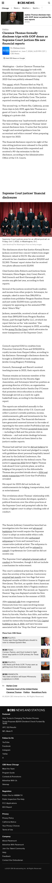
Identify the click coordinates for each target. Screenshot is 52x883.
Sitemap (5, 784)
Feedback (6, 856)
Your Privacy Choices (11, 826)
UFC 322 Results (9, 727)
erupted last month (11, 577)
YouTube (5, 742)
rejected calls (14, 601)
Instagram (6, 750)
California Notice (9, 822)
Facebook (6, 746)
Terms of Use (7, 830)
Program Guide (8, 773)
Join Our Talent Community (13, 848)
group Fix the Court (18, 329)
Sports (36, 8)
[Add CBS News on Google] (14, 58)
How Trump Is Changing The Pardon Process (20, 718)
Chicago (5, 8)
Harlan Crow (11, 686)
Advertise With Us (9, 780)
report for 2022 (18, 463)
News (17, 8)
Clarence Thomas (14, 692)
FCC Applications (9, 803)
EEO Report (7, 807)
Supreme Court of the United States (22, 689)
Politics (5, 29)
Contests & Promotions (11, 777)
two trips (24, 69)
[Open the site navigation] (10, 3)
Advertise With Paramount (13, 845)
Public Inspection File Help (13, 799)
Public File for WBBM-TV (12, 795)
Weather (26, 8)
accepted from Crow (38, 429)
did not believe (37, 447)
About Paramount (9, 841)
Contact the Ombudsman (12, 860)
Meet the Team (8, 769)
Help (4, 852)
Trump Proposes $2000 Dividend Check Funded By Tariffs (23, 722)
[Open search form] (49, 3)
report (10, 84)
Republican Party (39, 692)
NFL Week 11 (7, 731)
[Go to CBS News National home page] (26, 3)
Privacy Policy (8, 818)
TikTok (5, 754)
